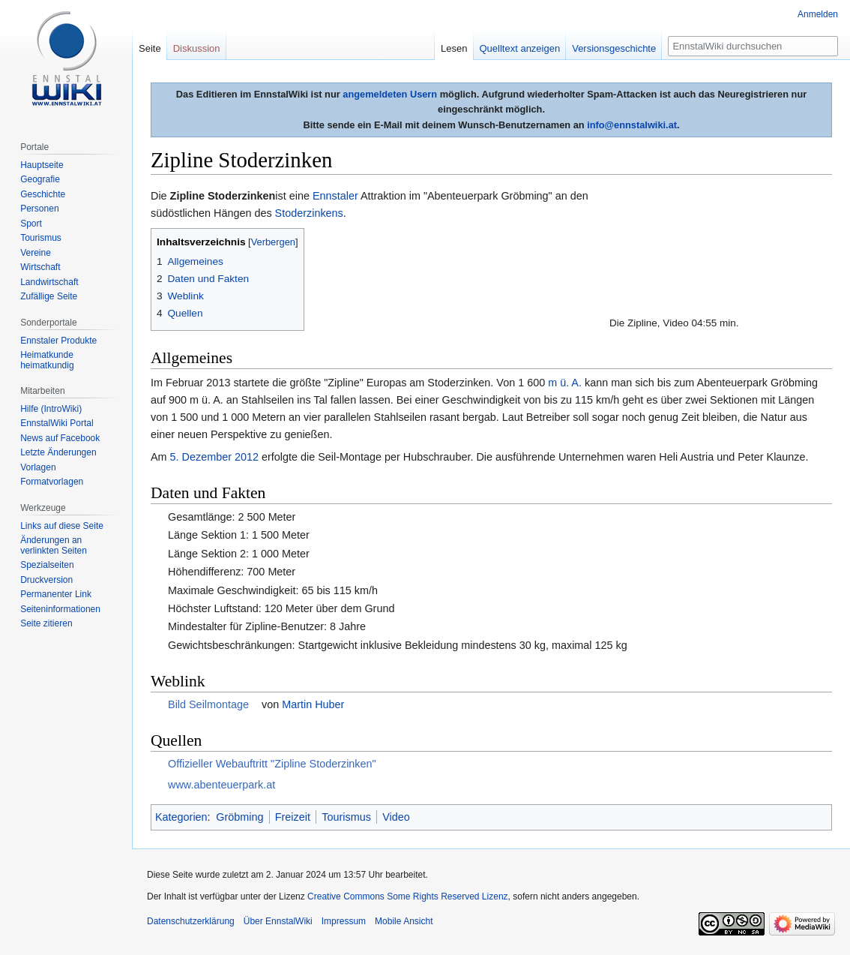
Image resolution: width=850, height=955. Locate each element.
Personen (39, 208)
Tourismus (346, 817)
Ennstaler (335, 196)
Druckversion (46, 580)
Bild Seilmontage (208, 704)
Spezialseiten (46, 565)
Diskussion (196, 48)
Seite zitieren (46, 623)
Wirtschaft (40, 267)
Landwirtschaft (49, 282)
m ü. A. (565, 383)
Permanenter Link (55, 594)
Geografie (40, 179)
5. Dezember (201, 457)
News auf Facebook (60, 438)
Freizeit (292, 817)
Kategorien (181, 817)
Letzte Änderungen (58, 452)
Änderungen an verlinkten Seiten (53, 545)
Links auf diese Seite (61, 526)
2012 (247, 457)
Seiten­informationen (60, 609)
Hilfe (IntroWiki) (51, 409)
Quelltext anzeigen (520, 48)
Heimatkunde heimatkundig (46, 360)
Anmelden (818, 14)
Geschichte (42, 194)
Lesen (454, 48)
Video (396, 817)
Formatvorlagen (51, 481)
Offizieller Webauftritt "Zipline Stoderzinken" (272, 764)
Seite (150, 48)
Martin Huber (313, 704)
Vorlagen (37, 467)
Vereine (35, 253)
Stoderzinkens (309, 213)
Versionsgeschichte (614, 48)
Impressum (344, 921)
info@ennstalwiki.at (632, 125)
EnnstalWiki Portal (56, 423)
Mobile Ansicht (403, 921)
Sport (31, 223)
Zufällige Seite (48, 296)
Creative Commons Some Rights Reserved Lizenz (407, 896)
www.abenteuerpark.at (221, 785)
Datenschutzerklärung (191, 921)
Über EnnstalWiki (278, 921)
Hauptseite (41, 165)
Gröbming (239, 817)
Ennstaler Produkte (58, 340)
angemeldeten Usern (390, 94)
